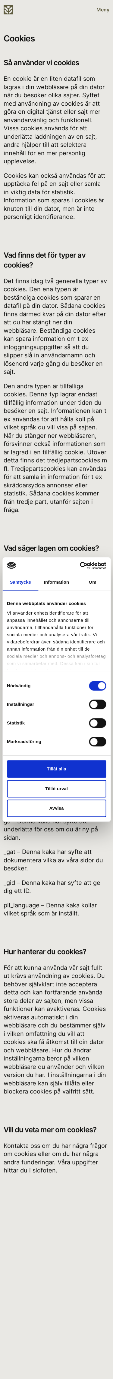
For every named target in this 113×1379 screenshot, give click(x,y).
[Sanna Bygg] (9, 10)
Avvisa (56, 808)
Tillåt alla (56, 768)
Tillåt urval (56, 788)
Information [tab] (56, 582)
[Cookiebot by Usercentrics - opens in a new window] (80, 566)
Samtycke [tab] (20, 582)
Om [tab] (92, 582)
